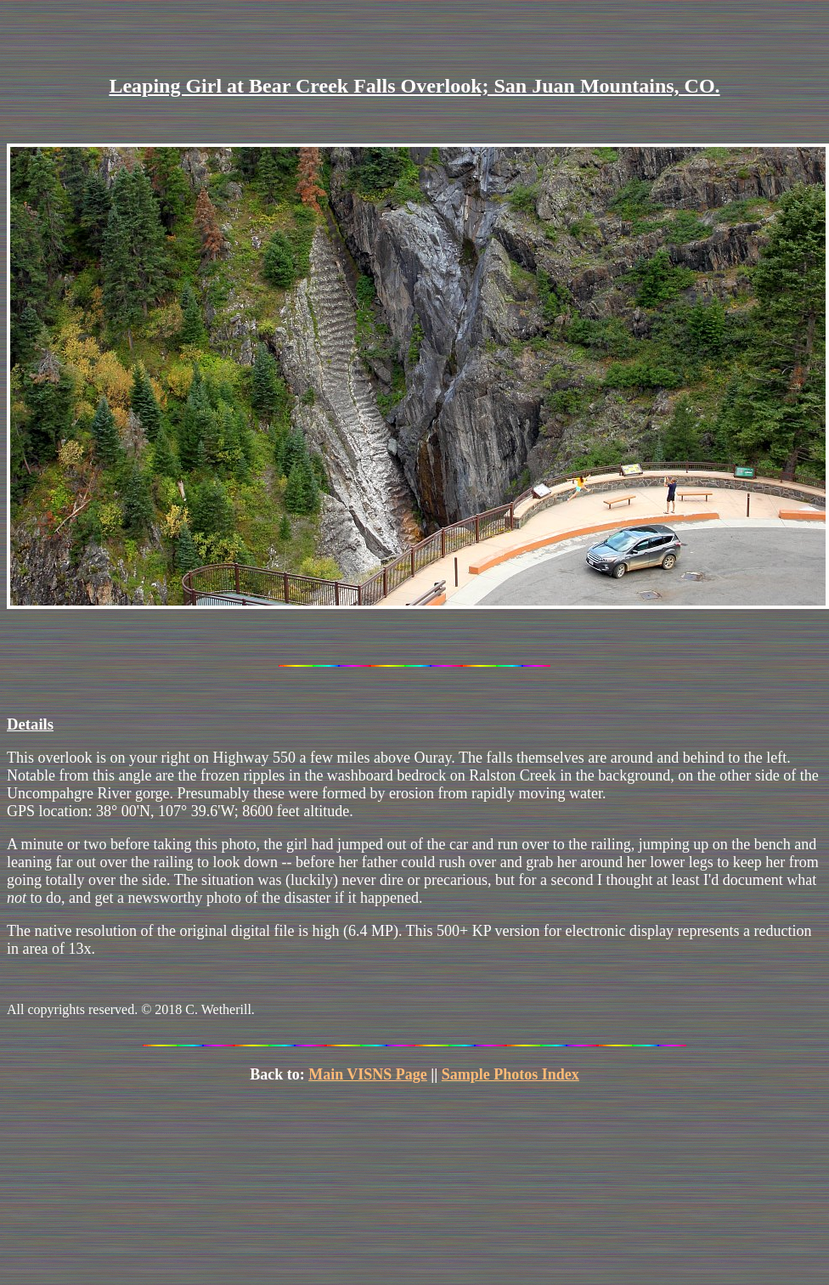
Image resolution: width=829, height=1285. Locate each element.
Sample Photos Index (510, 1074)
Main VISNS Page (367, 1074)
